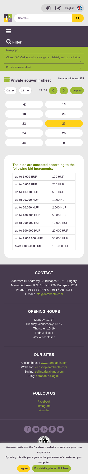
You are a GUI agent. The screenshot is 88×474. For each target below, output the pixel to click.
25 (64, 133)
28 (24, 142)
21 (64, 114)
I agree (23, 468)
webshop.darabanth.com (51, 367)
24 (24, 133)
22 (24, 123)
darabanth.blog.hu (48, 376)
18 (24, 114)
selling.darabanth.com (49, 371)
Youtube (44, 410)
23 (64, 123)
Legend (77, 90)
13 (64, 104)
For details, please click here (51, 468)
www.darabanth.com (54, 362)
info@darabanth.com (49, 294)
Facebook (44, 401)
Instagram (43, 406)
